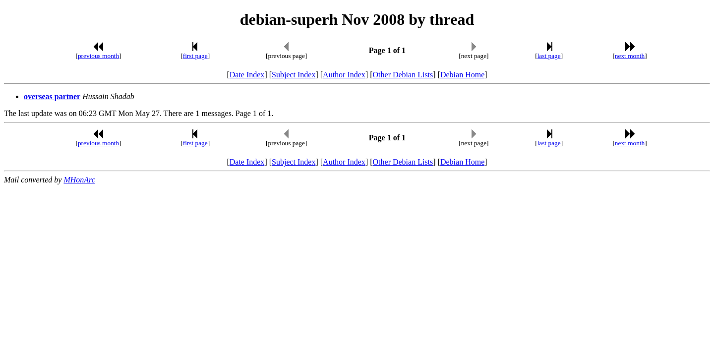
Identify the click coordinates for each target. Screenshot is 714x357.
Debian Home (462, 74)
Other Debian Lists (403, 74)
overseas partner (52, 96)
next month (630, 56)
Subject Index (293, 74)
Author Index (344, 74)
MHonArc (79, 180)
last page (549, 56)
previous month (98, 56)
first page (195, 56)
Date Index (247, 74)
